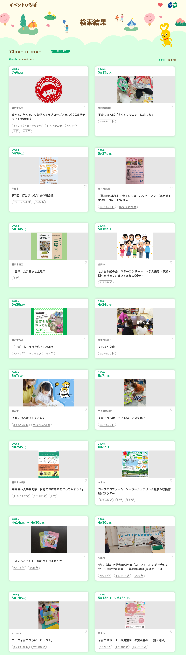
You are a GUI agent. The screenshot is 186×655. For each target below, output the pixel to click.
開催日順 (172, 60)
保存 (56, 108)
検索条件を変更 (67, 51)
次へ (106, 571)
